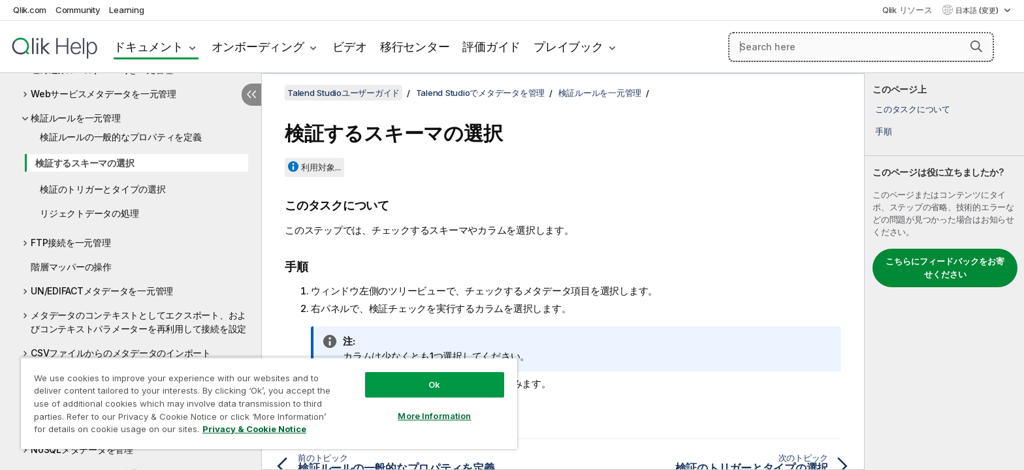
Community (78, 10)
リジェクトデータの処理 (89, 213)
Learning (126, 10)
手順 (883, 131)
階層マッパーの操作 (71, 266)
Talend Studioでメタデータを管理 (480, 92)
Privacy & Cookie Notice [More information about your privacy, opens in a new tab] (254, 429)
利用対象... (321, 167)
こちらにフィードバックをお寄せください (945, 267)
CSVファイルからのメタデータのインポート (121, 352)
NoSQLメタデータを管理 (82, 449)
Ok (434, 384)
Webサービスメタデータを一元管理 (103, 93)
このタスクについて (912, 109)
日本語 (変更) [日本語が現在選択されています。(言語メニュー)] (977, 10)
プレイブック (568, 47)
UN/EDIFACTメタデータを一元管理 (102, 290)
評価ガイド (491, 47)
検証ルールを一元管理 (76, 117)
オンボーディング (258, 47)
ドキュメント (149, 47)
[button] (976, 46)
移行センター (415, 47)
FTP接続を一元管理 (71, 242)
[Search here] (861, 47)
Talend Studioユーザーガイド (343, 92)
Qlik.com (29, 10)
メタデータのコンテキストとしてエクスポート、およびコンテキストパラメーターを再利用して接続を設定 (138, 321)
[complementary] (944, 271)
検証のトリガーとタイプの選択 (103, 189)
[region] (269, 403)
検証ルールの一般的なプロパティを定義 (121, 136)
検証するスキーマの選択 (84, 162)
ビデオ (349, 47)
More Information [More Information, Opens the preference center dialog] (434, 416)
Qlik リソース (907, 10)
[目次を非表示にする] (251, 95)
